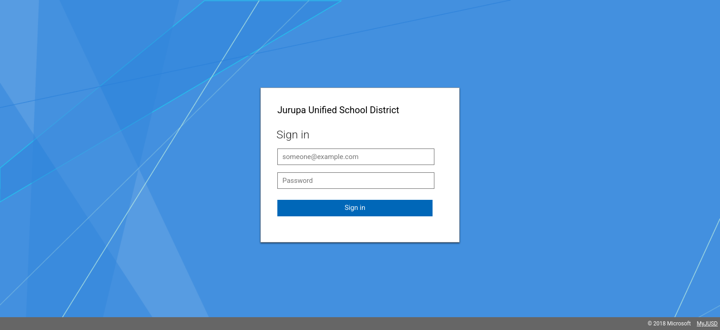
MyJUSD (707, 323)
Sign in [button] (355, 208)
